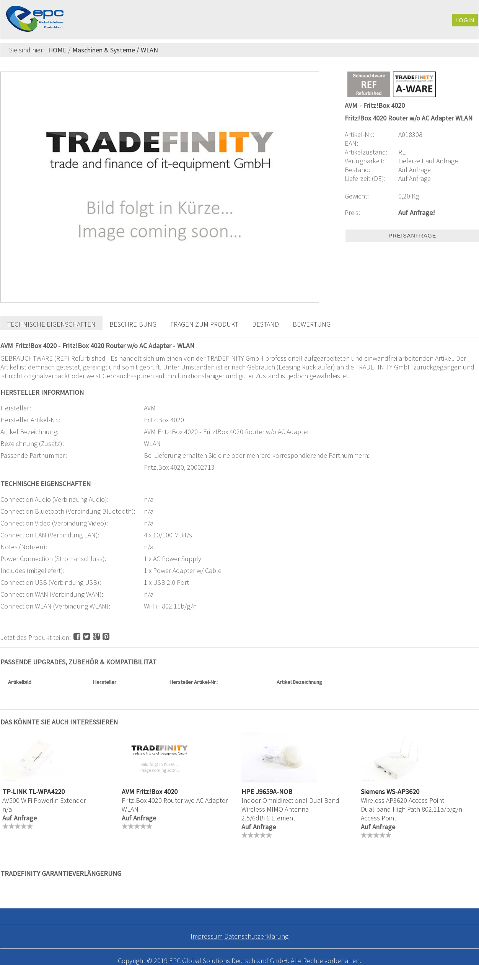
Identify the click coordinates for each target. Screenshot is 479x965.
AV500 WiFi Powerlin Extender (44, 800)
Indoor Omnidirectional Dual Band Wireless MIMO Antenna (290, 805)
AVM (128, 791)
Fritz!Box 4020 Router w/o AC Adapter (175, 800)
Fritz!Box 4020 (157, 791)
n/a (7, 809)
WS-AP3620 (402, 791)
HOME (57, 50)
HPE (247, 791)
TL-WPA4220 (46, 791)
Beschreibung (132, 324)
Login (465, 20)
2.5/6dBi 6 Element (268, 818)
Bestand (265, 324)
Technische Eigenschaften (51, 324)
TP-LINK (14, 791)
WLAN (149, 50)
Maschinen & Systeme (103, 50)
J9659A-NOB (274, 791)
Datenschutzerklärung (256, 936)
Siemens (373, 791)
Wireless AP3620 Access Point (402, 800)
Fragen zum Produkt (204, 324)
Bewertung (312, 324)
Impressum (207, 936)
